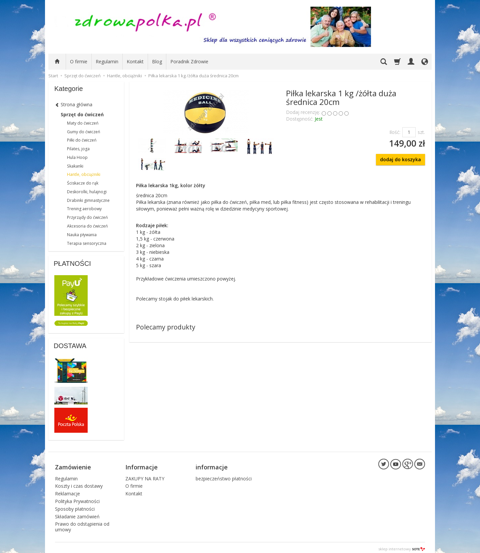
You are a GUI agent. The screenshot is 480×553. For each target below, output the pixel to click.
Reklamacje (67, 491)
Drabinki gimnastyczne (88, 200)
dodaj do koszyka (400, 159)
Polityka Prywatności (77, 498)
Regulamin (107, 61)
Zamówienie (73, 465)
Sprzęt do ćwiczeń (82, 114)
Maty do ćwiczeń (82, 123)
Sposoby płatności (75, 506)
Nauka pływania (82, 235)
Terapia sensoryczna (86, 243)
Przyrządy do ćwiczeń (87, 217)
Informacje (141, 465)
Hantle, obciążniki (83, 174)
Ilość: (394, 132)
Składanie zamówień (77, 513)
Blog (157, 61)
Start (53, 76)
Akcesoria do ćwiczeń (87, 226)
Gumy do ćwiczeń (83, 132)
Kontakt (135, 61)
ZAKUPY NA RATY (144, 475)
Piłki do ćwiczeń (81, 140)
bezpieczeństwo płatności (224, 475)
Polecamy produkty (165, 326)
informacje (212, 465)
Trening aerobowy (84, 209)
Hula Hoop (77, 157)
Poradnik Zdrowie (189, 61)
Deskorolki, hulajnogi (87, 192)
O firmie (78, 61)
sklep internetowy (401, 546)
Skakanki (75, 166)
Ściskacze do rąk (82, 183)
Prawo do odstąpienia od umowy (82, 524)
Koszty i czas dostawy (79, 483)
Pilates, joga (78, 149)
